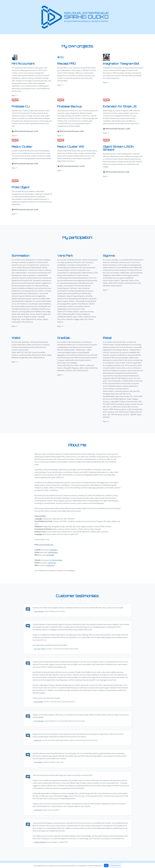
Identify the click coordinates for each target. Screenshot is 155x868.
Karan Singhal (38, 700)
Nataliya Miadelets (40, 840)
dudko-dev (52, 561)
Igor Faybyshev (39, 719)
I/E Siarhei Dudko (56, 558)
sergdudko (53, 548)
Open (15, 94)
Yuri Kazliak (37, 760)
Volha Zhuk (37, 808)
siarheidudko (53, 551)
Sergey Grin (37, 738)
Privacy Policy (115, 865)
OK (106, 865)
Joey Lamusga (38, 610)
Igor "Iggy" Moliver (40, 647)
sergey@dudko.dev (46, 543)
